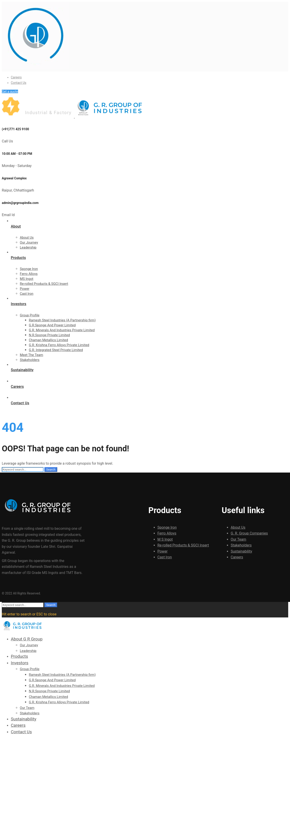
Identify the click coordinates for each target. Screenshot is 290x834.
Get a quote (10, 91)
